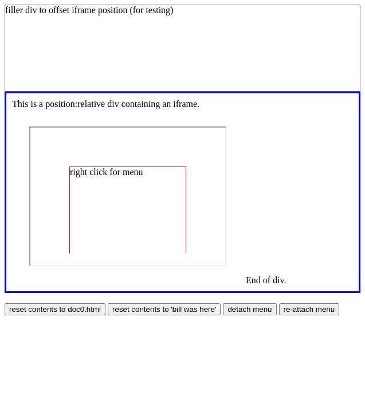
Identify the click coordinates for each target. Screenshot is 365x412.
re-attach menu (309, 309)
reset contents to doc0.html (55, 309)
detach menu (249, 309)
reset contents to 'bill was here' (164, 309)
